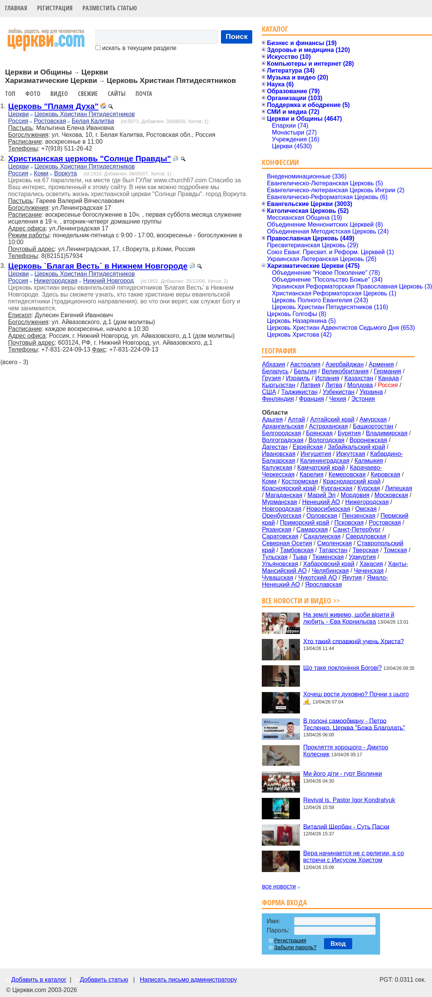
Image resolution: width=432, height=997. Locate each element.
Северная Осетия (287, 543)
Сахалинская (321, 536)
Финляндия (278, 399)
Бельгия (305, 371)
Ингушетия (315, 454)
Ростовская (50, 121)
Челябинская (330, 570)
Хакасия (371, 564)
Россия (18, 121)
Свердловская (366, 536)
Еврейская (308, 447)
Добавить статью (104, 979)
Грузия (271, 378)
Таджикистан (299, 392)
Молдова (360, 385)
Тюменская (328, 557)
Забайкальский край (356, 447)
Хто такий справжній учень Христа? (353, 641)
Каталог (275, 29)
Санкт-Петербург (356, 529)
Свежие (88, 93)
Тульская (274, 557)
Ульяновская (280, 564)
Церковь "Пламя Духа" (53, 106)
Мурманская (279, 502)
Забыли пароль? (295, 947)
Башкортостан (373, 426)
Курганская (336, 488)
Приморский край (304, 522)
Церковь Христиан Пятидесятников (84, 114)
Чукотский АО (317, 577)
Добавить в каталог (38, 979)
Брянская (319, 433)
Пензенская (359, 515)
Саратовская (280, 536)
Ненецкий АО (321, 502)
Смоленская (334, 543)
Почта (143, 93)
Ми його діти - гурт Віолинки (342, 773)
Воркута (65, 173)
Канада (388, 378)
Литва (334, 385)
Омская (366, 509)
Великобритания (345, 371)
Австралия (305, 364)
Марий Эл (321, 495)
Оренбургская (281, 515)
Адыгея (272, 419)
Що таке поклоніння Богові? (342, 668)
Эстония (363, 399)
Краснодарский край (352, 481)
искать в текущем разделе (135, 48)
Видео (59, 93)
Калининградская (325, 460)
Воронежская (368, 440)
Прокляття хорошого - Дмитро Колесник (345, 750)
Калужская (277, 467)
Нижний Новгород (108, 280)
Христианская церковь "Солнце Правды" (89, 158)
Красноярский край (289, 488)
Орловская (321, 515)
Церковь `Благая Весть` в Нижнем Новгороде (97, 265)
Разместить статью (109, 8)
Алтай (296, 419)
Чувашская (277, 577)
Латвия (310, 385)
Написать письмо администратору (188, 979)
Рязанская (276, 529)
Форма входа (284, 902)
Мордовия (355, 495)
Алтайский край (332, 419)
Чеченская (369, 570)
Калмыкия (369, 460)
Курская (369, 488)
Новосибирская (328, 509)
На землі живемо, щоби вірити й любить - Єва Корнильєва (348, 618)
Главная (16, 8)
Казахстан (359, 378)
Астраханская (328, 426)
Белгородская (281, 433)
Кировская (385, 474)
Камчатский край (321, 467)
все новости (279, 886)
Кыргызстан (278, 385)
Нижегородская (55, 280)
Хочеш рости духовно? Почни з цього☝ (356, 698)
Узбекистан (339, 392)
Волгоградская (282, 440)
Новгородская (281, 509)
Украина (371, 392)
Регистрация (55, 8)
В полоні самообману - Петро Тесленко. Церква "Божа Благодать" (354, 724)
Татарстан (333, 550)
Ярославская (323, 584)
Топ (10, 93)
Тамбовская (296, 550)
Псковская (349, 522)
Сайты (117, 93)
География (279, 350)
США (269, 392)
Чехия (337, 399)
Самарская (312, 529)
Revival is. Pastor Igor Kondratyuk (349, 800)
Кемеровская (347, 474)
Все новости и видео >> (301, 600)
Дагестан (274, 447)
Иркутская (350, 454)
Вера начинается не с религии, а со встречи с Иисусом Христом (353, 856)
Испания (327, 378)
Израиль (298, 378)
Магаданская (283, 495)
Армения (381, 364)
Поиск (237, 36)
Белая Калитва (93, 121)
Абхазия (273, 364)
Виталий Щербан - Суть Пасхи (346, 826)
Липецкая (398, 488)
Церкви (18, 114)
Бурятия (349, 433)
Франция (311, 399)
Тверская (366, 550)
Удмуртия (362, 557)
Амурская (373, 419)
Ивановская (278, 454)
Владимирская (387, 433)
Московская (391, 495)
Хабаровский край (328, 564)
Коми (41, 173)
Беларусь (275, 371)
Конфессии (280, 162)
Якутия (352, 577)
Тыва (300, 557)
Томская (395, 550)
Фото (32, 93)
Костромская (300, 481)
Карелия (311, 474)
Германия (387, 371)
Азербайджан (345, 364)
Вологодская (327, 440)
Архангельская (282, 426)
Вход (338, 943)
